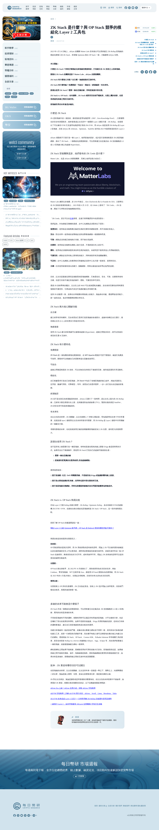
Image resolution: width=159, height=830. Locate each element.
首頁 (52, 19)
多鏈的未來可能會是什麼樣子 (145, 59)
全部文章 (111, 806)
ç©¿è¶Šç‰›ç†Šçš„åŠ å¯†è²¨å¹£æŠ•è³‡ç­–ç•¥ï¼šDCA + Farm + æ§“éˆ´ (29, 222)
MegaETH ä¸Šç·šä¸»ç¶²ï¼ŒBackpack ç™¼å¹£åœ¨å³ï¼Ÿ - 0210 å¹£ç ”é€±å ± (32, 225)
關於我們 (118, 806)
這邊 (71, 218)
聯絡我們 (126, 806)
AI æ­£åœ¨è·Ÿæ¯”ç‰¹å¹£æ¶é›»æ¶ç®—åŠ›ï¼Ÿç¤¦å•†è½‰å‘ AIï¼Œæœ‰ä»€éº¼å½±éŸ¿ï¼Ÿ (39, 286)
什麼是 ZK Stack (149, 39)
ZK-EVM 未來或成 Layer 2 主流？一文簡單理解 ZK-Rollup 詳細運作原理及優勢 (81, 699)
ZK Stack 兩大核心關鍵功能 (146, 47)
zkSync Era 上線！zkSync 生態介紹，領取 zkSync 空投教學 (73, 688)
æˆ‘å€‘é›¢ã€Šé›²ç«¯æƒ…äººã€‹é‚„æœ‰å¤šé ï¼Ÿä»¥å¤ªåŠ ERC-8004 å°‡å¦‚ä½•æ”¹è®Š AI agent (39, 215)
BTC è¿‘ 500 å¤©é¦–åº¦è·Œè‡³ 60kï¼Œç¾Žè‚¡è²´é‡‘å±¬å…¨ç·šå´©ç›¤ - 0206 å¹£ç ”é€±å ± (36, 218)
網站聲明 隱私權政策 (138, 806)
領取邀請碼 (30, 107)
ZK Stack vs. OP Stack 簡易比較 (145, 56)
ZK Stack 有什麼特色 (148, 50)
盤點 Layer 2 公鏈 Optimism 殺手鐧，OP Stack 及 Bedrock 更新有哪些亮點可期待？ (82, 528)
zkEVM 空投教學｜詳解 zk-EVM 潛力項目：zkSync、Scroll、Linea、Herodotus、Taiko (83, 693)
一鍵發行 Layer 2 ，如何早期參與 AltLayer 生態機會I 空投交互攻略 (76, 704)
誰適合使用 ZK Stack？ (147, 53)
